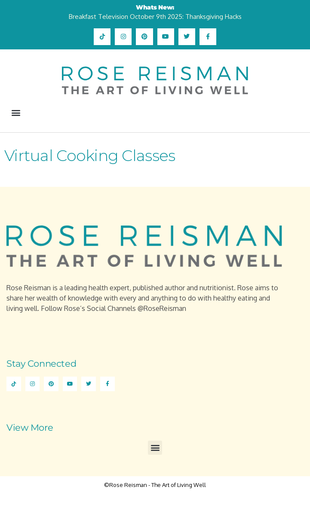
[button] (16, 112)
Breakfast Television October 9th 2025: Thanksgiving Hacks (155, 16)
